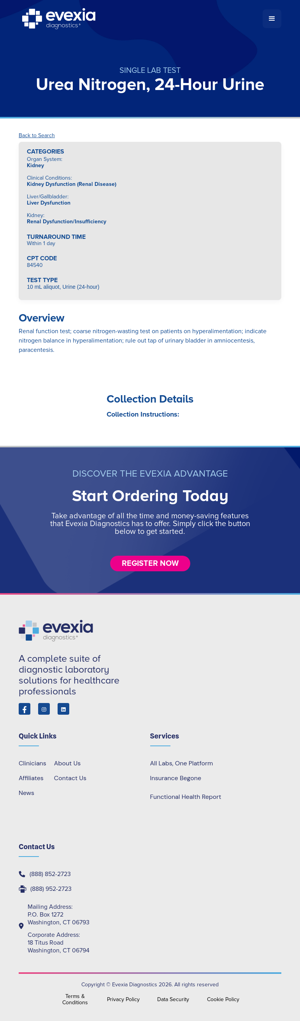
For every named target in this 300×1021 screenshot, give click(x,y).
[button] (272, 18)
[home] (141, 18)
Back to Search (37, 135)
